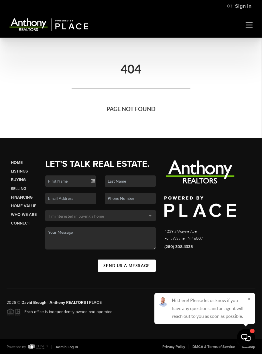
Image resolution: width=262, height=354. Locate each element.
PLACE (95, 304)
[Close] (249, 299)
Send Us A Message (126, 265)
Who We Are (24, 214)
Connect (20, 223)
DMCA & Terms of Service (213, 347)
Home (17, 162)
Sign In (239, 6)
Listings (19, 171)
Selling (18, 188)
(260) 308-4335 (178, 246)
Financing (22, 197)
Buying (18, 179)
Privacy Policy (173, 347)
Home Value (23, 206)
